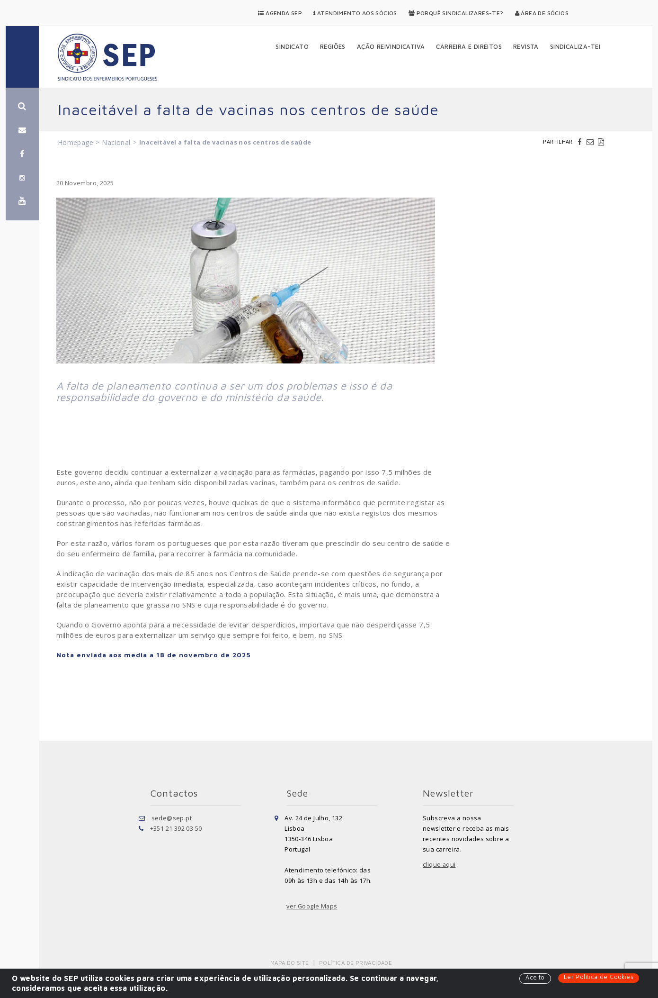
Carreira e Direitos (469, 46)
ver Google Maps (312, 906)
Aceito (534, 977)
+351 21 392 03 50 (176, 828)
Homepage (75, 142)
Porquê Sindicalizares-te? (456, 13)
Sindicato (292, 46)
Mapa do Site (290, 962)
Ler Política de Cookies (598, 977)
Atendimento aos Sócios (355, 13)
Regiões (333, 46)
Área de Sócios (542, 13)
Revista (526, 46)
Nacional (116, 142)
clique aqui (439, 864)
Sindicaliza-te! (575, 46)
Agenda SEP (280, 13)
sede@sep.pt (171, 818)
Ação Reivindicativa (391, 46)
